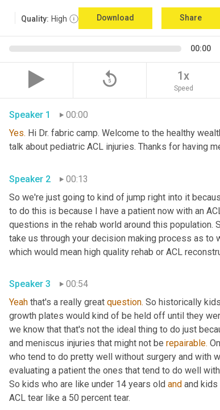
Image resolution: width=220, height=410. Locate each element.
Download (115, 17)
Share (191, 17)
